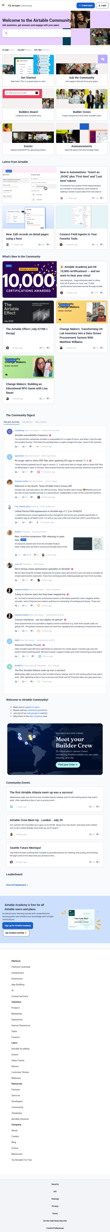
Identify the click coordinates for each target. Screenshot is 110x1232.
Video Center (17, 1060)
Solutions (16, 1001)
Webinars (16, 1077)
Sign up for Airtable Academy (18, 925)
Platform (16, 960)
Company (16, 1124)
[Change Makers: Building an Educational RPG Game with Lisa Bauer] (28, 379)
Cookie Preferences (55, 1227)
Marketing (16, 1013)
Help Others (41, 422)
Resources (16, 1083)
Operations (17, 1019)
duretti (18, 531)
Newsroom (16, 1153)
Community (17, 1106)
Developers (17, 1100)
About (14, 1130)
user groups (32, 713)
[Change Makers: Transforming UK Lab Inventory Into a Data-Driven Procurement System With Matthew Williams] (82, 326)
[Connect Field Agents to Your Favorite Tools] (82, 228)
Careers (15, 1135)
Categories (27, 422)
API (55, 1191)
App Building (17, 984)
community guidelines (37, 710)
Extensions (17, 978)
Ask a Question (36, 716)
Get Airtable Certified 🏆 (16, 932)
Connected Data (19, 995)
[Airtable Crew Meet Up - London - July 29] (55, 827)
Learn (14, 1042)
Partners (15, 1089)
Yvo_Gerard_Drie (22, 506)
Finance (15, 1036)
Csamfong (19, 430)
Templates (16, 1112)
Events (14, 1054)
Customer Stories (20, 1071)
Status (14, 1147)
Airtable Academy (20, 1048)
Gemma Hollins (22, 589)
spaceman (19, 455)
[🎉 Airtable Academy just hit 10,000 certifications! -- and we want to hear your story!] (55, 279)
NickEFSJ (19, 665)
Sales (14, 1030)
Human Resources (20, 1025)
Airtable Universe (20, 1118)
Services (15, 1095)
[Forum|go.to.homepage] (20, 5)
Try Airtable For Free (21, 1159)
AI (12, 990)
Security (55, 1183)
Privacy (55, 1205)
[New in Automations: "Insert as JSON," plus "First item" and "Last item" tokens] (55, 184)
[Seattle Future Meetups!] (55, 854)
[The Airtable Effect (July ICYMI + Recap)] (28, 326)
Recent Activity (11, 422)
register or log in (32, 707)
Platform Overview (20, 966)
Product (15, 1007)
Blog (13, 1141)
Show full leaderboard (17, 885)
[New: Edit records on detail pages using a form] (28, 228)
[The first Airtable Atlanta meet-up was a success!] (55, 799)
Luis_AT (18, 564)
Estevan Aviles (21, 481)
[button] (3, 6)
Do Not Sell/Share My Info (55, 1220)
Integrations (17, 972)
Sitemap (55, 1198)
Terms (55, 1213)
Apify (17, 640)
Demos (15, 1065)
